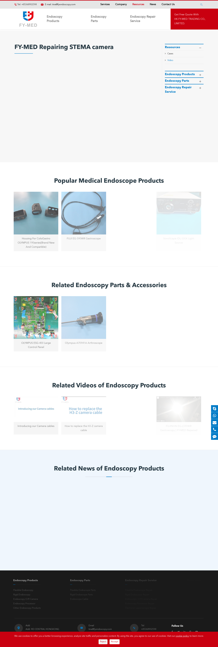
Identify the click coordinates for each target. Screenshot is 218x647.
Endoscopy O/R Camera (24, 599)
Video (170, 60)
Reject (103, 642)
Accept (114, 642)
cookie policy (182, 636)
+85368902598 (29, 4)
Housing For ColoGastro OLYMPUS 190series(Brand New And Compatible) (34, 242)
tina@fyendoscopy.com (63, 4)
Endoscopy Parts (98, 19)
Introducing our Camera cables (34, 426)
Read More (27, 544)
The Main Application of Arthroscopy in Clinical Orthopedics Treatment (104, 532)
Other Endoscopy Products (25, 608)
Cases (170, 54)
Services (105, 4)
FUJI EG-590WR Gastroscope (82, 238)
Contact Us (168, 4)
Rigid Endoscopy (20, 595)
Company (121, 4)
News (153, 4)
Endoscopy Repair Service (142, 19)
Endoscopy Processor (23, 604)
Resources (138, 4)
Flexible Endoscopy (22, 590)
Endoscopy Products (54, 19)
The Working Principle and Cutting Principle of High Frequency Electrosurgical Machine (37, 533)
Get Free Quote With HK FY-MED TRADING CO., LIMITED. (189, 19)
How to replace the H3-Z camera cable (82, 428)
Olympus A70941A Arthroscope (82, 343)
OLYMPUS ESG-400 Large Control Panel (34, 345)
